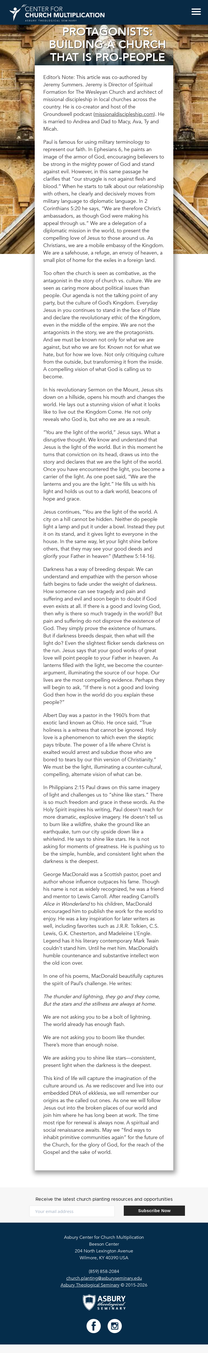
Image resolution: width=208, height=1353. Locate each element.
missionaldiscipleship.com (124, 114)
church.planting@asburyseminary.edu (104, 1278)
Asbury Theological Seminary (90, 1285)
